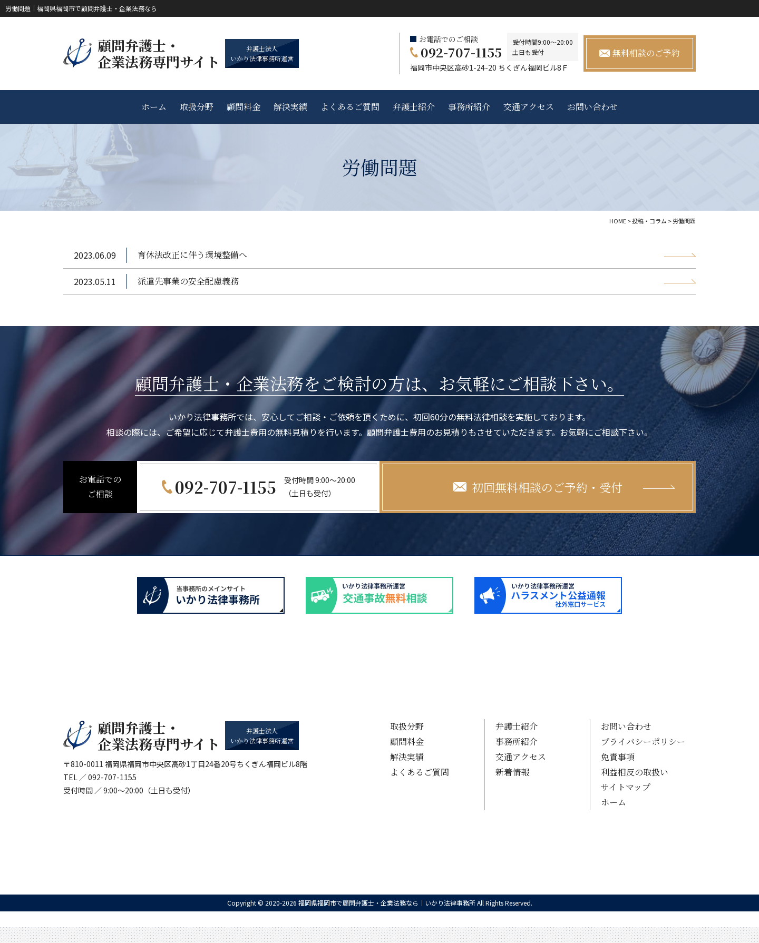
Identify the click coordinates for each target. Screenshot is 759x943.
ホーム (154, 107)
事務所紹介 (469, 107)
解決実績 (290, 107)
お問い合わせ (592, 107)
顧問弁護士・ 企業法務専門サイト (159, 53)
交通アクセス (528, 107)
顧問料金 (243, 107)
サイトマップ (625, 787)
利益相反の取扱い (634, 772)
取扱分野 (196, 107)
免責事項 (618, 757)
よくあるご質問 (350, 107)
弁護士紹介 (414, 107)
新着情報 (512, 772)
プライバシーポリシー (643, 741)
